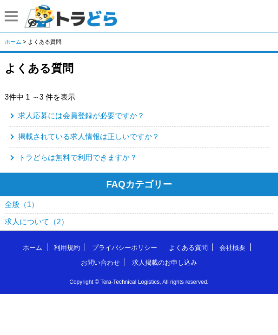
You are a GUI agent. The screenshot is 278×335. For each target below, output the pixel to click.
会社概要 (232, 247)
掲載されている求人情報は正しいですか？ (88, 137)
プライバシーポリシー (124, 247)
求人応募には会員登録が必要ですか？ (81, 116)
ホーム (32, 247)
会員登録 (241, 15)
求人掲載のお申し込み (164, 262)
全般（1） (22, 204)
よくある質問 (188, 247)
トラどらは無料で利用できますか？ (77, 157)
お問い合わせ (100, 262)
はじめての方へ (222, 15)
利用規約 (67, 247)
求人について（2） (36, 222)
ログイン (261, 15)
